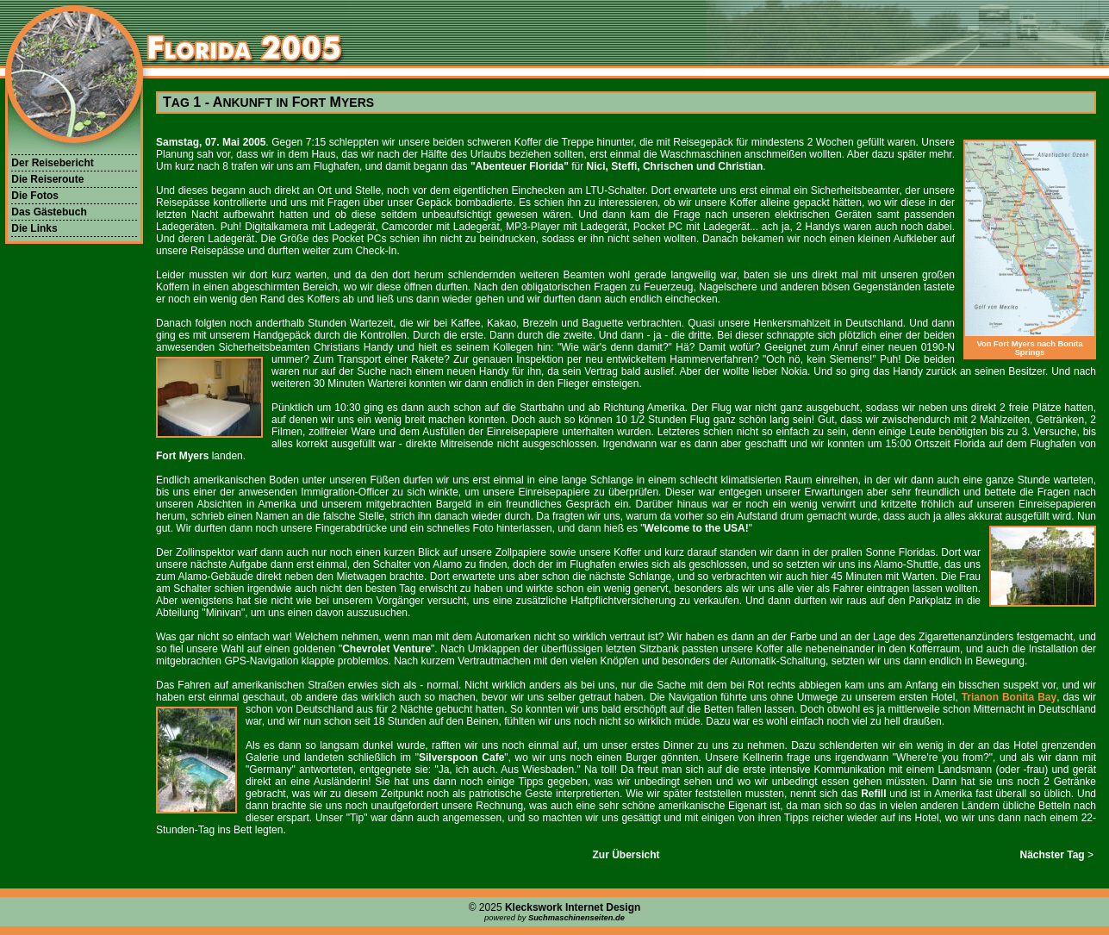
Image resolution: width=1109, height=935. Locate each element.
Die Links (34, 228)
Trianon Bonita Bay (1009, 697)
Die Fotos (35, 196)
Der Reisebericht (52, 163)
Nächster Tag (1052, 855)
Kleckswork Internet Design (572, 907)
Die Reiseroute (47, 179)
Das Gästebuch (48, 212)
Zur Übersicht (625, 855)
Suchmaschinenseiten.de (576, 917)
